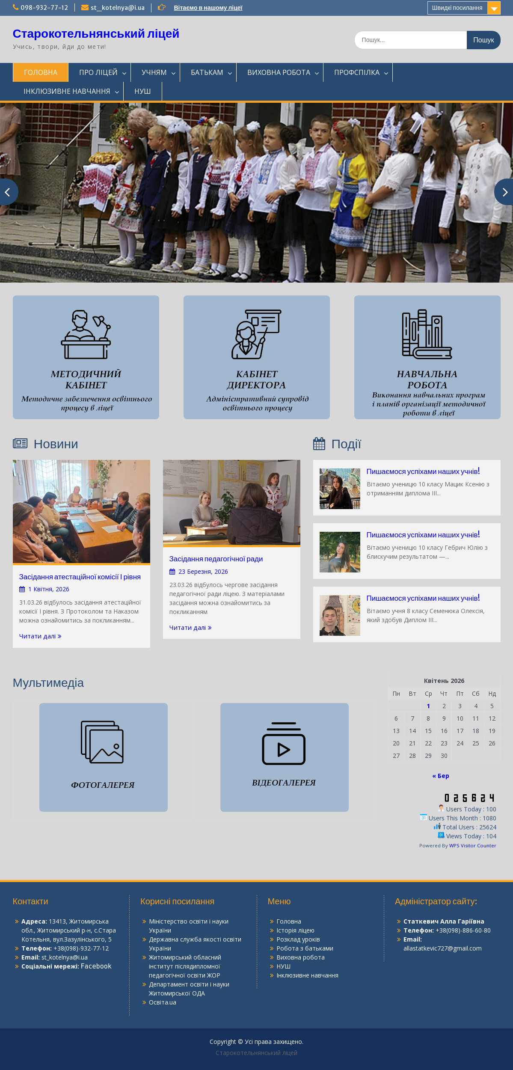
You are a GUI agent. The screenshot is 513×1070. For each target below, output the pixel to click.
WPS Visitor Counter (472, 845)
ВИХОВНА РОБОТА (278, 72)
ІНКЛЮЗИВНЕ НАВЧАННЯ (67, 91)
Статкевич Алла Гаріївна (443, 921)
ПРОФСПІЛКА (357, 72)
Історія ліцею (295, 930)
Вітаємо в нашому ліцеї (208, 8)
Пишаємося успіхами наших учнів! (423, 471)
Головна (288, 921)
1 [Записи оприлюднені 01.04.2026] (428, 706)
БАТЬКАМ (207, 72)
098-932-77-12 (44, 8)
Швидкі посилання (457, 8)
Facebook (96, 966)
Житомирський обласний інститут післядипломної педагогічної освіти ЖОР (185, 966)
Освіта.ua (162, 1002)
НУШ (142, 91)
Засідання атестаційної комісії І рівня (80, 576)
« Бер (440, 776)
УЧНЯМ (154, 72)
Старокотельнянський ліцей (96, 33)
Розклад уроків (298, 939)
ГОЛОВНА (40, 72)
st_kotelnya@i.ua (118, 8)
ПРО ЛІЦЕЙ (98, 72)
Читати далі (37, 636)
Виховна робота (300, 957)
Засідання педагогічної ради (216, 558)
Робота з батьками (304, 948)
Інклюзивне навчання (307, 975)
